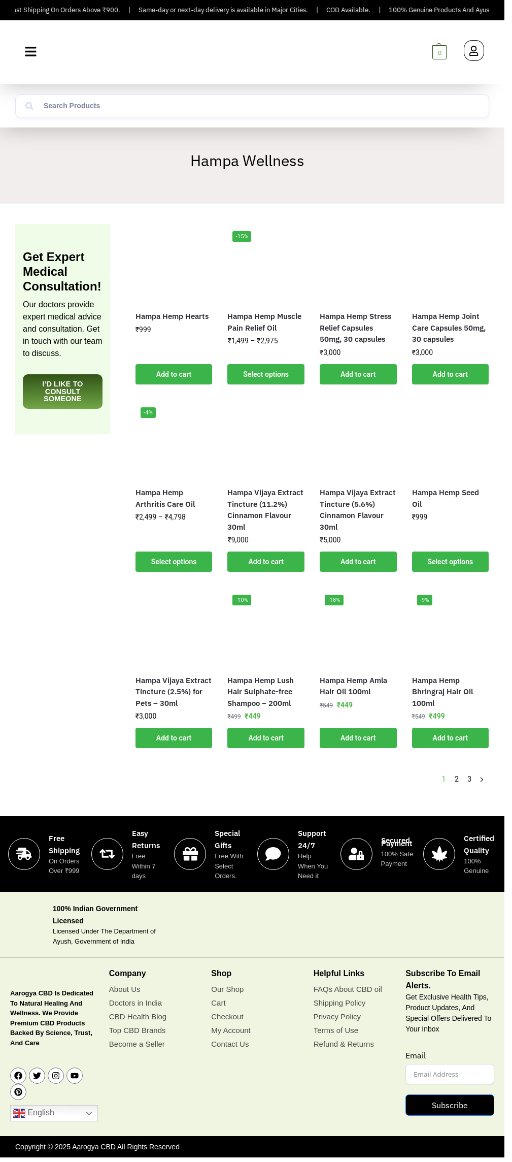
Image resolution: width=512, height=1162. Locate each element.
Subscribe (450, 1105)
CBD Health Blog (137, 1016)
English (33, 1113)
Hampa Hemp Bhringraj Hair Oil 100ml (442, 691)
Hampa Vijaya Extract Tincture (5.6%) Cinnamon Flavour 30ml (358, 510)
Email (415, 1055)
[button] (30, 52)
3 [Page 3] (469, 779)
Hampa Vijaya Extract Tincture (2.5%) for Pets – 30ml (173, 691)
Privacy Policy (337, 1016)
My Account (231, 1030)
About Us (125, 989)
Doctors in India (135, 1002)
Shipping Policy (340, 1002)
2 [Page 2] (457, 779)
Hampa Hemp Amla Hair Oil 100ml (353, 686)
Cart (218, 1002)
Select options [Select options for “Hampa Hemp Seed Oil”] (450, 562)
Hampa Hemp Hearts (172, 316)
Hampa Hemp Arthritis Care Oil (165, 498)
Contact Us (230, 1044)
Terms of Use (336, 1030)
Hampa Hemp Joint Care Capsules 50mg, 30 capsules (449, 327)
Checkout (227, 1016)
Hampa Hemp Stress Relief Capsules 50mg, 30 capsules (355, 327)
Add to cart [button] (173, 374)
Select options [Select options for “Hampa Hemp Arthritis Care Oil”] (174, 562)
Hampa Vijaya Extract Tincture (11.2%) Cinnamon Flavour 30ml (265, 510)
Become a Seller (137, 1044)
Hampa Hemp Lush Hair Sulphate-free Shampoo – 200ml (260, 691)
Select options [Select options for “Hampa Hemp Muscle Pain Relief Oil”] (266, 374)
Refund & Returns (344, 1044)
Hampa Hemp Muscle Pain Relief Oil (264, 322)
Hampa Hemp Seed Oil (445, 498)
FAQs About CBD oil (348, 989)
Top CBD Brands (137, 1030)
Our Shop (227, 989)
